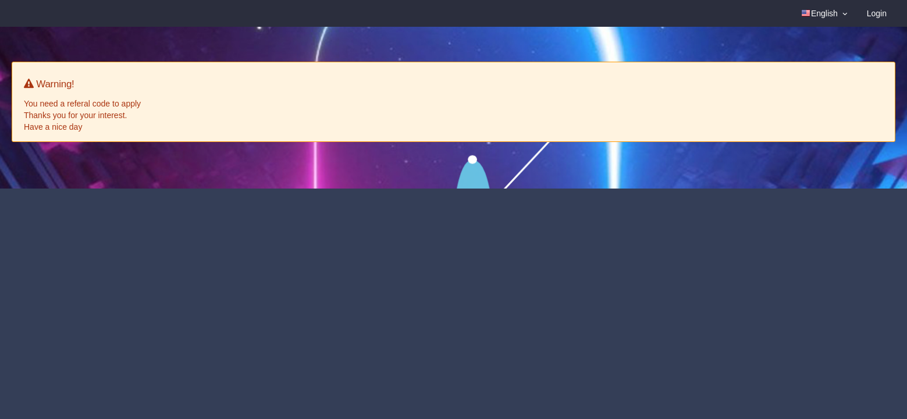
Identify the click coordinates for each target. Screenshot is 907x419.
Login (877, 13)
